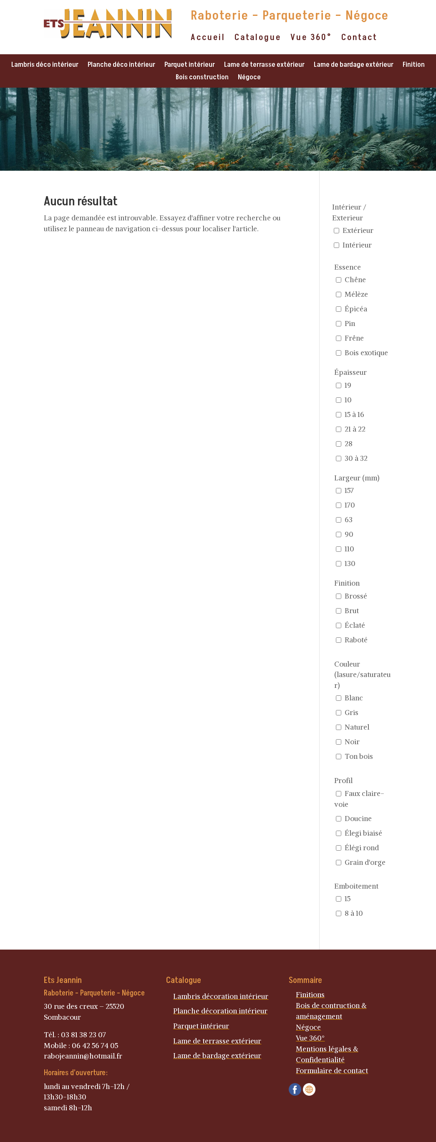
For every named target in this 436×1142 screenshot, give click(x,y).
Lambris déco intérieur (44, 66)
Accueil (208, 39)
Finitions (310, 994)
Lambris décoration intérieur (220, 996)
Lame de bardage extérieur (353, 66)
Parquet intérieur (189, 66)
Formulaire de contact (332, 1070)
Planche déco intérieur (121, 66)
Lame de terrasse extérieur (264, 66)
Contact (359, 39)
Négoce (249, 78)
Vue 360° (311, 39)
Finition (414, 66)
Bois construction (202, 78)
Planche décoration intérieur (220, 1011)
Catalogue (257, 39)
